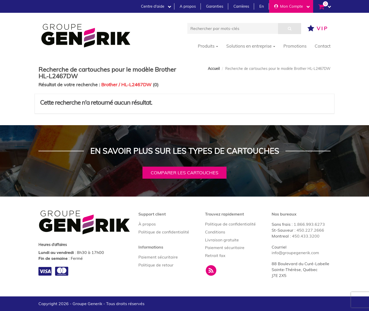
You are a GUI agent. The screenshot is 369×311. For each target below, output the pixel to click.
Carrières (241, 6)
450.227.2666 (310, 230)
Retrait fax (215, 255)
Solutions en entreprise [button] (250, 46)
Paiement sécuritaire (158, 257)
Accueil (214, 68)
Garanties (214, 6)
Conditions (215, 231)
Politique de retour (155, 264)
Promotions (294, 46)
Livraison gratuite (222, 239)
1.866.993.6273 (309, 224)
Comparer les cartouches (184, 173)
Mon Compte (292, 6)
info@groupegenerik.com (295, 252)
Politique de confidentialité (163, 231)
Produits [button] (208, 46)
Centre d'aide (156, 6)
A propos (188, 6)
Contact (323, 46)
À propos (147, 224)
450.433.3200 (306, 236)
